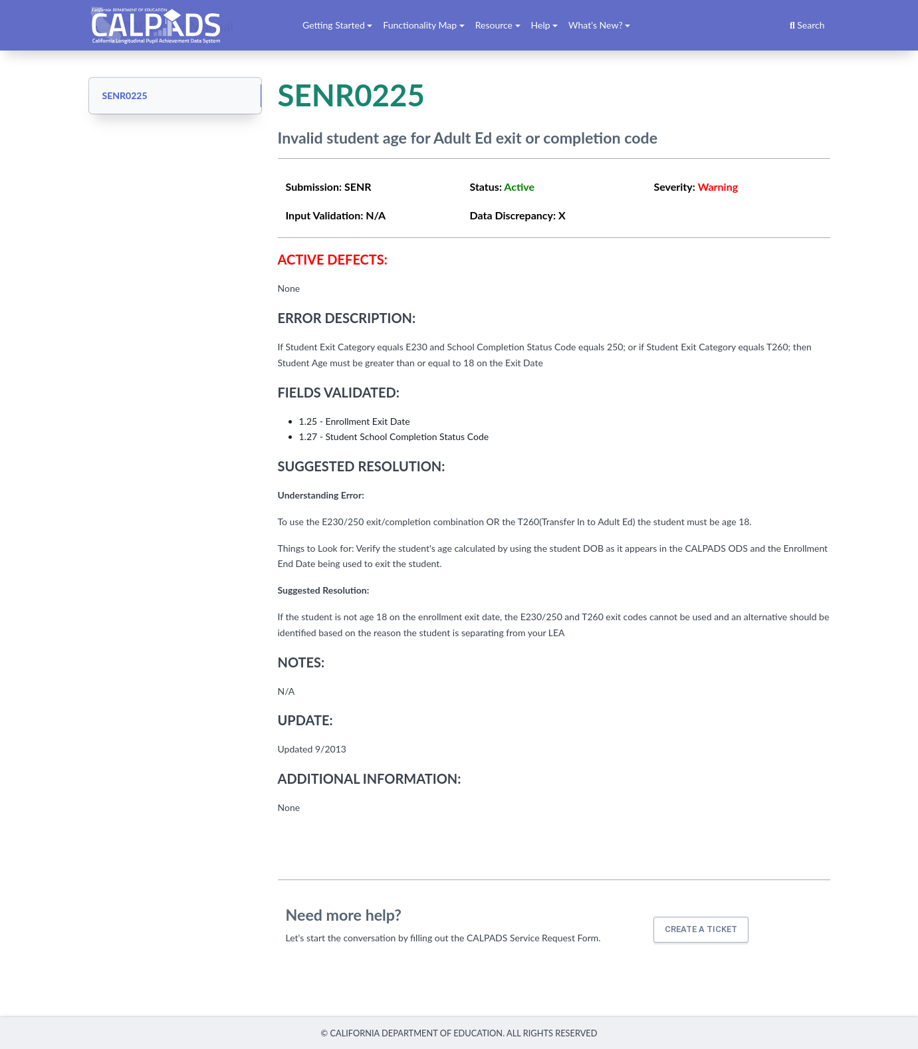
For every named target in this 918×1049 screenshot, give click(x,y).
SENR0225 (125, 95)
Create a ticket (701, 929)
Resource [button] (494, 25)
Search (807, 25)
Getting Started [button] (333, 25)
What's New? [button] (595, 25)
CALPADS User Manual (166, 25)
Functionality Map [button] (420, 25)
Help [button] (540, 25)
